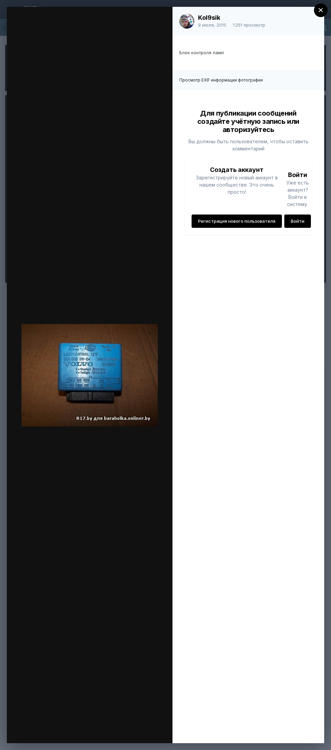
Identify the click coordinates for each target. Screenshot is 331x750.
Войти (297, 221)
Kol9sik (209, 17)
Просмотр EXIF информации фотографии (221, 80)
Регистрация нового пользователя (236, 221)
